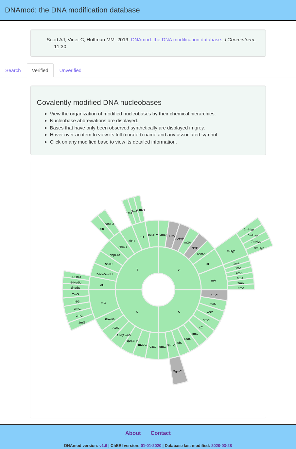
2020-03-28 (221, 445)
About (133, 433)
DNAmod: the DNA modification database (176, 39)
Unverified (71, 70)
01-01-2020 (151, 445)
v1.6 (103, 445)
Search (13, 70)
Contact (161, 433)
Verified (40, 70)
